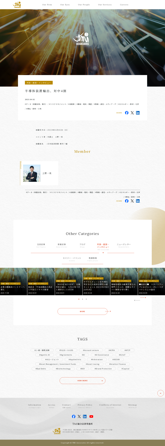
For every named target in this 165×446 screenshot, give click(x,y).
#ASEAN (116, 359)
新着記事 (61, 245)
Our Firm (47, 4)
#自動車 (71, 104)
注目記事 (41, 245)
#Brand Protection (103, 368)
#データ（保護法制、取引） (36, 104)
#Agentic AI (44, 355)
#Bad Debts (41, 368)
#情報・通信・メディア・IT (105, 104)
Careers (124, 4)
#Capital (125, 368)
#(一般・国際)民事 (42, 350)
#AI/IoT (122, 355)
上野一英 (46, 173)
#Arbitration (97, 359)
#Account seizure (91, 350)
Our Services (105, 4)
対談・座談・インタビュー (103, 247)
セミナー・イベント (72, 259)
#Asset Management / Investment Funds (57, 364)
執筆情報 (92, 259)
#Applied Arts (75, 359)
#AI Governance (102, 355)
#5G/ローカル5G (66, 350)
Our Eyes (65, 4)
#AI (83, 355)
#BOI (82, 368)
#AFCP (127, 350)
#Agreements (66, 355)
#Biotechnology (63, 368)
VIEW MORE (82, 381)
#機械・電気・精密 (84, 104)
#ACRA (112, 350)
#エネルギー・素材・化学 (128, 104)
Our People (84, 4)
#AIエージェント (52, 359)
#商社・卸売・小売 (34, 109)
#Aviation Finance (117, 364)
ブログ (82, 245)
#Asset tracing (92, 364)
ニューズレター (124, 245)
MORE (82, 311)
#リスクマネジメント (57, 104)
